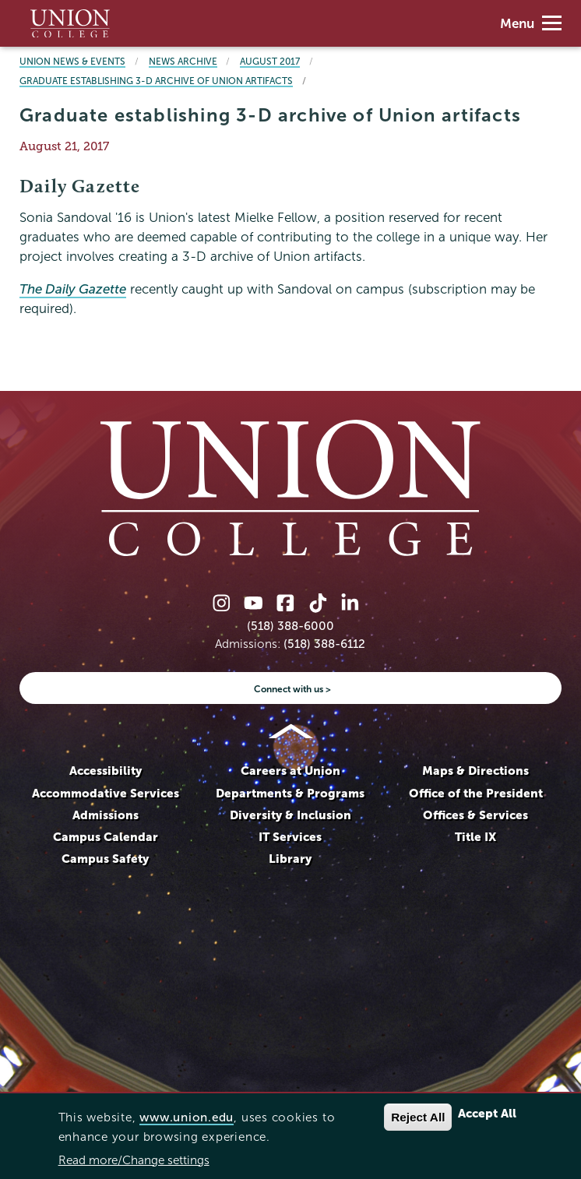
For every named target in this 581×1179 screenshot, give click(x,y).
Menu (531, 23)
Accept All (487, 1113)
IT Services (290, 836)
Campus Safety (105, 858)
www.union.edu (186, 1117)
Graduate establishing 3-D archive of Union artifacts (156, 81)
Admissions (105, 815)
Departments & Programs (290, 793)
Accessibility (105, 770)
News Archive (183, 61)
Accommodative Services (105, 793)
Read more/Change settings (134, 1160)
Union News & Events (72, 61)
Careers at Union (290, 770)
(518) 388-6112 (324, 643)
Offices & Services (475, 815)
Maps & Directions (475, 770)
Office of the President (476, 793)
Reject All (418, 1117)
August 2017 (270, 61)
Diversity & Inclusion (290, 815)
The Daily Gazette (72, 289)
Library (290, 858)
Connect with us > (292, 689)
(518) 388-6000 (290, 625)
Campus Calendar (105, 836)
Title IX (475, 836)
